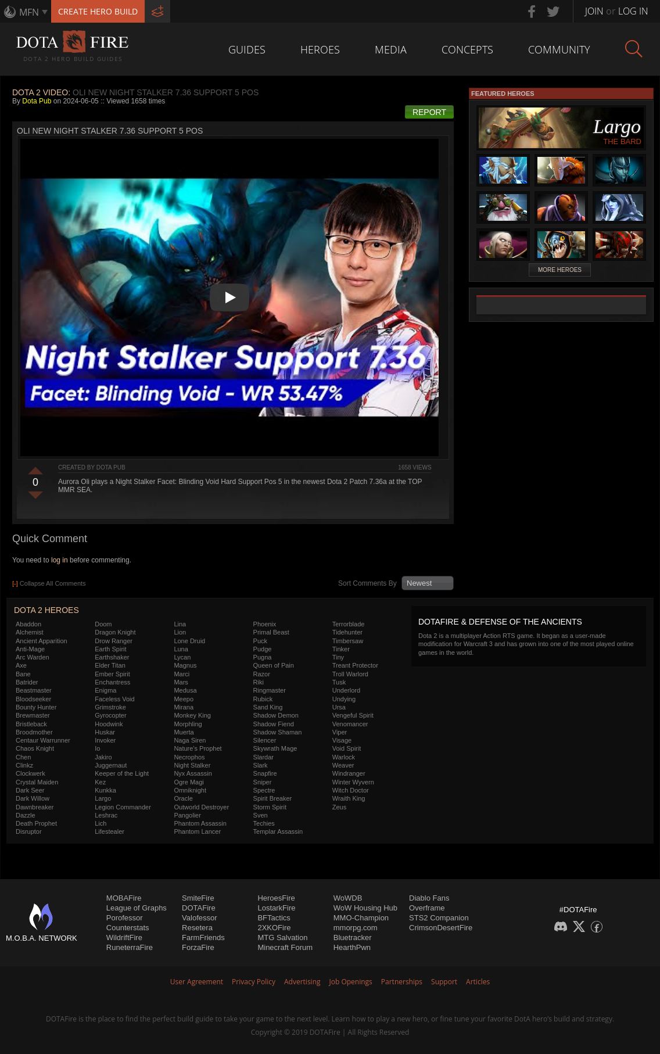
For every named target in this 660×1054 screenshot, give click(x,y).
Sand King (268, 707)
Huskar (105, 732)
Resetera (197, 927)
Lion (180, 632)
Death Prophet (36, 823)
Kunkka (105, 790)
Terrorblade (348, 624)
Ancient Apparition (41, 640)
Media (391, 49)
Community (559, 49)
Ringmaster (269, 690)
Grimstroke (110, 707)
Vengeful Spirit (353, 715)
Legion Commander (123, 807)
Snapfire (265, 773)
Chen (23, 757)
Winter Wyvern (353, 782)
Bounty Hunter (36, 707)
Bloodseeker (33, 699)
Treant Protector (355, 665)
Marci (181, 674)
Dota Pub (36, 101)
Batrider (27, 682)
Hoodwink (109, 723)
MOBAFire (124, 898)
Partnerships (401, 982)
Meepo (183, 699)
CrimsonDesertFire (440, 927)
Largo (103, 798)
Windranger (348, 773)
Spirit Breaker (272, 798)
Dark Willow (32, 798)
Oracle (183, 798)
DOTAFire (199, 908)
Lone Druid (189, 640)
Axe (21, 665)
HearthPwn (352, 947)
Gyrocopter (110, 715)
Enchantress (112, 682)
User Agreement (196, 982)
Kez (100, 782)
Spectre (264, 790)
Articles (478, 982)
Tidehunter (347, 632)
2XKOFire (273, 927)
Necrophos (189, 757)
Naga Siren (190, 740)
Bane (23, 674)
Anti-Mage (30, 649)
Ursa (339, 707)
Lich (100, 823)
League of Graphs (136, 908)
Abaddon (28, 624)
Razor (261, 674)
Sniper (262, 782)
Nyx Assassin (192, 773)
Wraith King (348, 798)
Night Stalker (192, 765)
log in (59, 560)
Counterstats (127, 927)
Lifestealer (109, 831)
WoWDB (348, 898)
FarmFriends (203, 937)
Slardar (263, 757)
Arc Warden (32, 657)
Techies (264, 823)
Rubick (263, 699)
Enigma (105, 690)
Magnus (185, 665)
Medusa (185, 690)
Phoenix (265, 624)
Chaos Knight (35, 748)
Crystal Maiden (37, 782)
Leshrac (106, 815)
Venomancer (350, 723)
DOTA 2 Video (40, 92)
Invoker (105, 740)
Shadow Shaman (277, 732)
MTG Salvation (282, 937)
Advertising (302, 982)
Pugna (262, 657)
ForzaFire (198, 947)
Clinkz (24, 765)
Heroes (320, 49)
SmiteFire (198, 898)
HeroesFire (276, 898)
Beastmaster (34, 690)
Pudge (262, 649)
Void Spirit (346, 748)
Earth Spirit (110, 649)
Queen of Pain (273, 665)
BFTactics (273, 917)
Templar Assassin (278, 831)
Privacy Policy (253, 982)
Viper (339, 732)
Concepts (467, 49)
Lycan (182, 657)
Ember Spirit (112, 674)
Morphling (188, 723)
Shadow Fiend (273, 723)
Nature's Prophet (197, 748)
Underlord (346, 690)
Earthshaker (112, 657)
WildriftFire (124, 937)
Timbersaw (347, 640)
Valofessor (199, 917)
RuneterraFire (129, 947)
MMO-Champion (361, 917)
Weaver (343, 765)
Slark (260, 765)
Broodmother (34, 732)
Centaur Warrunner (43, 740)
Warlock (343, 757)
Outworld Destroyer (201, 807)
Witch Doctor (350, 790)
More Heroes (560, 270)
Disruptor (29, 831)
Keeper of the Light (122, 773)
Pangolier (187, 815)
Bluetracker (352, 937)
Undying (344, 699)
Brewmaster (33, 715)
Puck (260, 640)
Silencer (265, 740)
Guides (247, 49)
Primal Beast (271, 632)
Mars (181, 682)
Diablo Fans (429, 898)
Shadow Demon (276, 715)
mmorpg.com (355, 927)
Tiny (338, 657)
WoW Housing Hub (365, 908)
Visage (341, 740)
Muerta (183, 732)
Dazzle (25, 815)
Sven (260, 815)
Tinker (341, 649)
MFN (29, 12)
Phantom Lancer (197, 831)
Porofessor (124, 917)
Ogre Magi (188, 782)
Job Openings (350, 982)
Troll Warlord (350, 674)
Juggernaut (111, 765)
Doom (103, 624)
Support (444, 982)
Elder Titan (110, 665)
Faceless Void (114, 699)
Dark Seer (30, 790)
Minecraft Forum (285, 947)
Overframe (426, 908)
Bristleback (31, 723)
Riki (258, 682)
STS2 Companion (439, 917)
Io (97, 748)
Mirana (183, 707)
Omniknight (190, 790)
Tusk (339, 682)
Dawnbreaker (34, 807)
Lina (180, 624)
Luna (181, 649)
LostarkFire (276, 908)
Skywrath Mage (275, 748)
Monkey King (192, 715)
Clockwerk (30, 773)
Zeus (339, 807)
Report (429, 112)
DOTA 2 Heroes (46, 610)
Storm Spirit (269, 807)
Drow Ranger (113, 640)
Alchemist (30, 632)
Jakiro (103, 757)
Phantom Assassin (200, 823)
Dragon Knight (115, 632)
